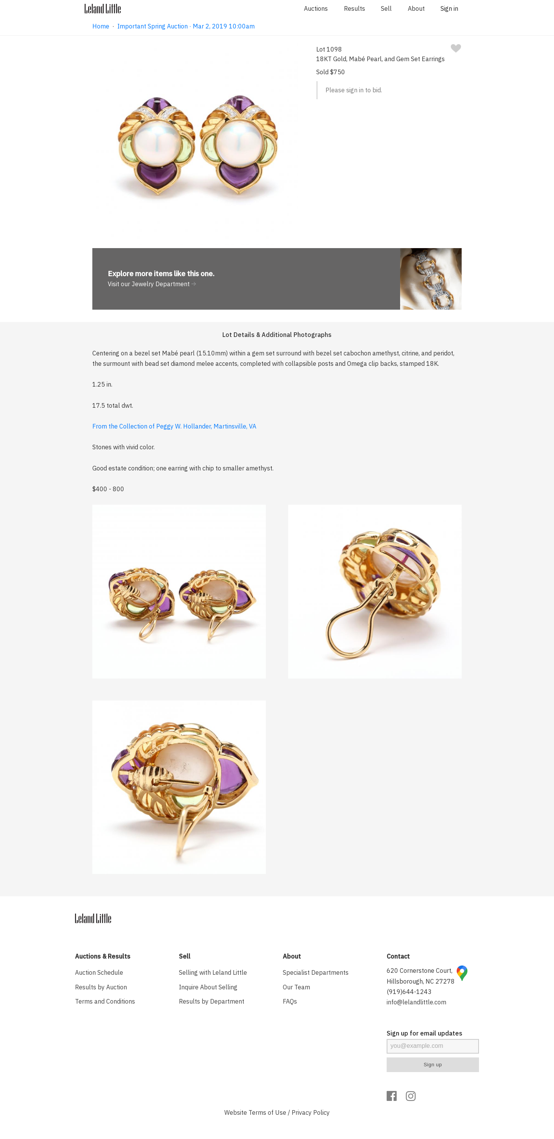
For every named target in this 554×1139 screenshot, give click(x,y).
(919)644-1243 (409, 992)
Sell (386, 8)
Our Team (296, 987)
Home (100, 26)
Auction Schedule (99, 972)
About (416, 8)
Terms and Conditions (105, 1001)
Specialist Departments (316, 972)
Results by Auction (101, 987)
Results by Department (211, 1001)
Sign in (449, 8)
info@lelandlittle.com (416, 1002)
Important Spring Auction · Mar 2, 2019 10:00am (186, 26)
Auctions (316, 8)
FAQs (290, 1001)
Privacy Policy (311, 1112)
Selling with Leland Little (213, 972)
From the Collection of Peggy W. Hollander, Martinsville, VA (174, 426)
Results (354, 8)
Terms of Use (267, 1112)
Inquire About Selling (208, 987)
